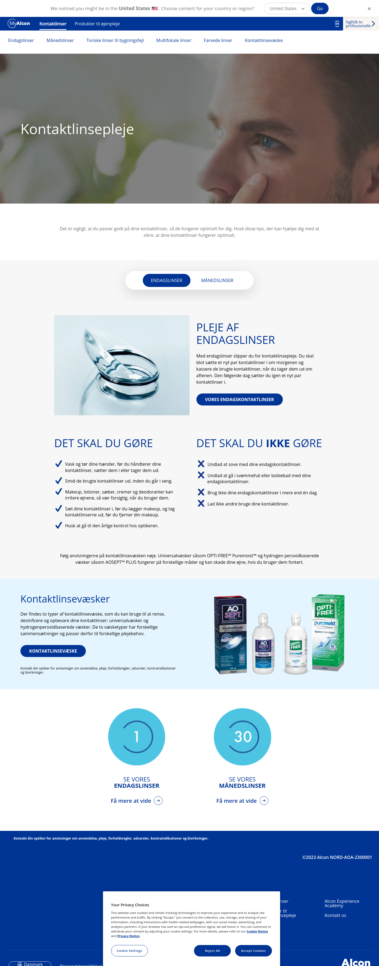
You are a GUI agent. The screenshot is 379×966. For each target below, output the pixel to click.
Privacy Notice (128, 936)
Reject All (212, 951)
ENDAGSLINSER (166, 280)
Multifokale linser (174, 40)
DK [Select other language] (337, 24)
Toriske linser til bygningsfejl (115, 40)
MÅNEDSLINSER (217, 280)
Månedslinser (60, 40)
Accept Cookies (253, 951)
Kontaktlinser (53, 24)
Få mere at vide (132, 800)
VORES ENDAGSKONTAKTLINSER (239, 399)
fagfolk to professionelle (358, 23)
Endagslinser (21, 40)
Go (320, 8)
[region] (191, 928)
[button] (287, 8)
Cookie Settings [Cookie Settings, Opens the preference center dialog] (129, 951)
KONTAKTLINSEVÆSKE (53, 651)
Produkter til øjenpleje (97, 24)
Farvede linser (218, 40)
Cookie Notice (257, 931)
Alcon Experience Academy (342, 903)
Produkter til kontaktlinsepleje (278, 913)
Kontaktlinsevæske (264, 40)
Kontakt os (335, 915)
